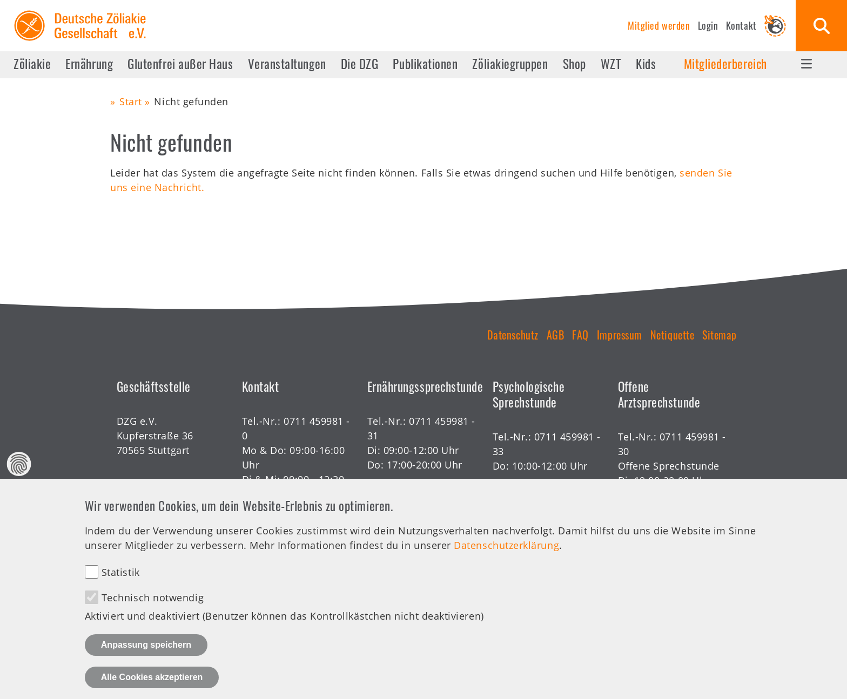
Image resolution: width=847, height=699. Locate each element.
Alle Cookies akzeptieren (152, 684)
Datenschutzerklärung (506, 552)
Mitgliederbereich (725, 64)
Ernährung (89, 64)
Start (130, 101)
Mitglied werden (659, 25)
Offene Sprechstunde (669, 465)
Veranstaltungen (287, 64)
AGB (555, 335)
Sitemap (719, 335)
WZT (611, 64)
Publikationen (425, 64)
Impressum (619, 335)
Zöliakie (32, 64)
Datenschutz (513, 335)
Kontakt (741, 25)
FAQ (580, 335)
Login (708, 25)
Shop (574, 64)
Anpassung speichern (146, 652)
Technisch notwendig (153, 605)
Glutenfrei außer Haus (180, 64)
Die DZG (360, 64)
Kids (646, 64)
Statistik (121, 579)
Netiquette (672, 335)
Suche (821, 25)
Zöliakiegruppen (510, 64)
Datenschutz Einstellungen (19, 471)
